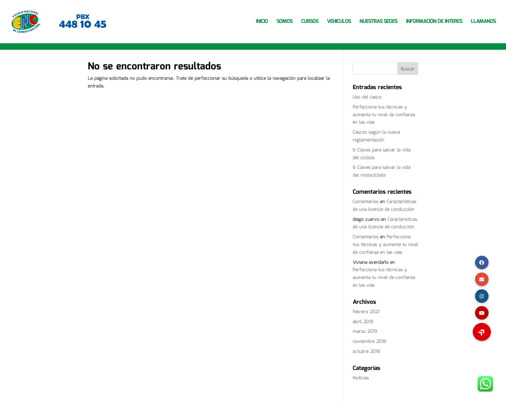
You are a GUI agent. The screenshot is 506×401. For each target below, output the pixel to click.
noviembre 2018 (369, 341)
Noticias (361, 378)
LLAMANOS (483, 22)
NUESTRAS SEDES (378, 22)
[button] (482, 332)
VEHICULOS (339, 22)
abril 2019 (363, 321)
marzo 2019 (365, 331)
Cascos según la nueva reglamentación (376, 136)
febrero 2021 (366, 311)
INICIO (262, 22)
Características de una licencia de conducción (384, 205)
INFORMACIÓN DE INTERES (434, 22)
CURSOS (309, 22)
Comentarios (366, 201)
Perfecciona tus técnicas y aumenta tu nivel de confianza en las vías (384, 115)
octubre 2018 (366, 351)
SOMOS (284, 22)
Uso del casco (367, 97)
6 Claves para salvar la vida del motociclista (381, 171)
